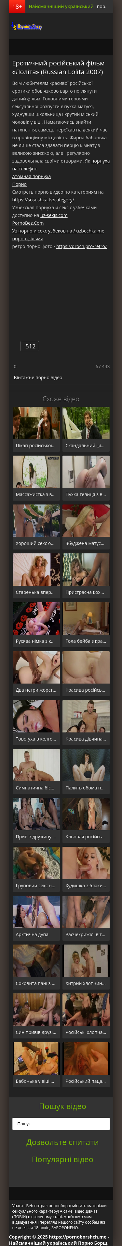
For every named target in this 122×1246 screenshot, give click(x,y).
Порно (19, 184)
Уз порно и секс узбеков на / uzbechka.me (58, 231)
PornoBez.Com (28, 223)
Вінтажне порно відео (38, 377)
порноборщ (25, 26)
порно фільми (28, 238)
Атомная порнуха (31, 176)
